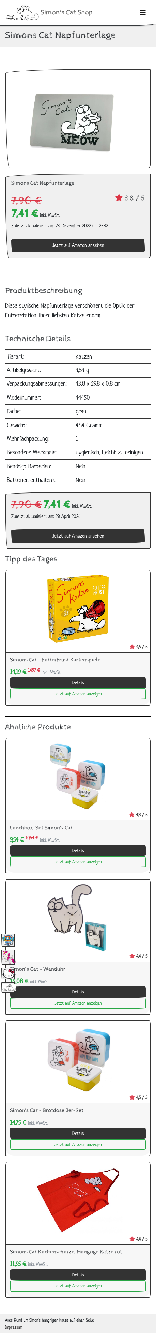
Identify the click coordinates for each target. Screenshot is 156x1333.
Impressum (13, 1327)
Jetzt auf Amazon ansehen (78, 245)
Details (78, 683)
